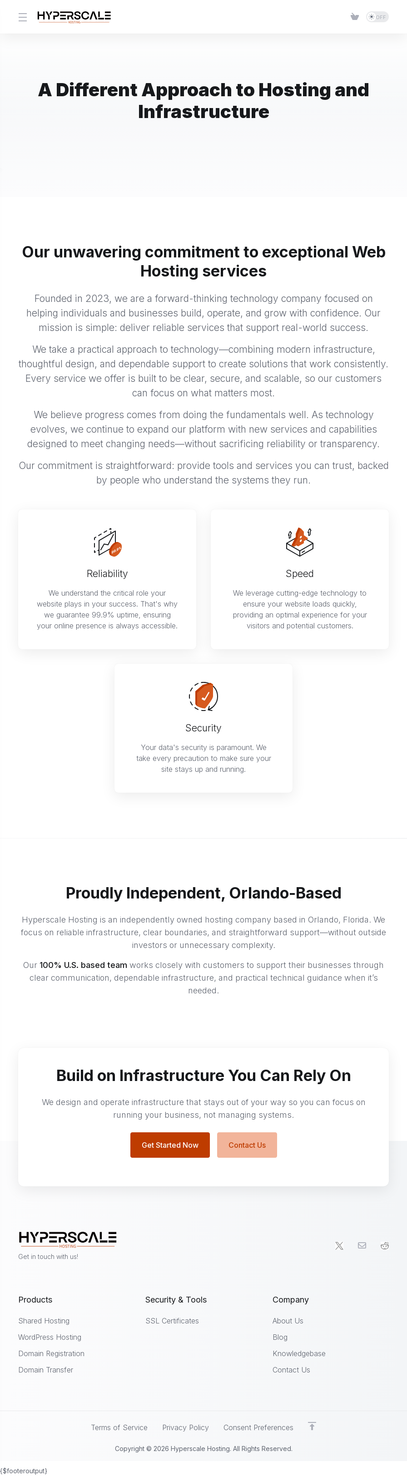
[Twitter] (339, 1246)
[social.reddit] (384, 1246)
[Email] (362, 1246)
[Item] (354, 17)
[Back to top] (312, 1426)
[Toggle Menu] (22, 17)
